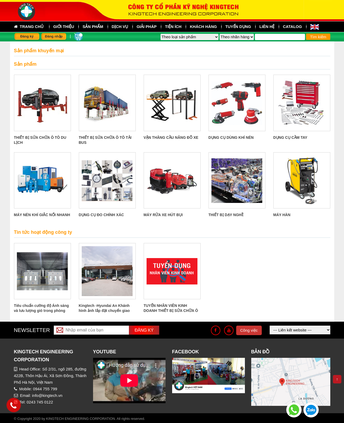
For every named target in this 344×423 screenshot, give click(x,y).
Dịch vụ (120, 26)
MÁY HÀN (281, 215)
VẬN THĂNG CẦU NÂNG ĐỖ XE (171, 137)
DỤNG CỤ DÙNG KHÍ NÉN (231, 137)
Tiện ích (173, 26)
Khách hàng (203, 26)
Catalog (292, 26)
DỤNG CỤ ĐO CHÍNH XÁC (101, 215)
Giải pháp (147, 26)
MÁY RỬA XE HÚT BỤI (163, 215)
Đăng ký (27, 36)
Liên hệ (266, 26)
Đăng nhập (54, 36)
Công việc (249, 330)
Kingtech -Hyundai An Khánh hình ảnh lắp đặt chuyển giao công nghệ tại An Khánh (104, 310)
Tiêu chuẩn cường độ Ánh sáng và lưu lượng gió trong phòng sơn (41, 310)
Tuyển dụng (238, 26)
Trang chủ (29, 26)
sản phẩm (93, 26)
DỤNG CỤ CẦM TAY (290, 137)
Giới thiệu (63, 26)
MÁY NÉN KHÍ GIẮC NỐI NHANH (42, 215)
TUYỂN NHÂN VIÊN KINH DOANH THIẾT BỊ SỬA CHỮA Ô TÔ (171, 310)
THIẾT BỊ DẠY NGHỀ (226, 215)
